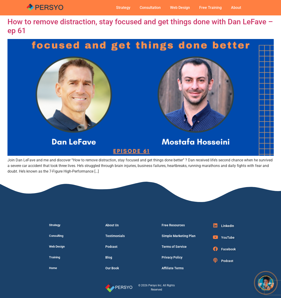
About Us (112, 225)
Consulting (56, 236)
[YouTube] (215, 237)
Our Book (112, 268)
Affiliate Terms (173, 268)
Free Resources (173, 225)
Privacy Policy (172, 257)
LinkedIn (227, 226)
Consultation (150, 7)
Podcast (111, 246)
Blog (108, 257)
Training (54, 257)
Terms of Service (174, 246)
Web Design (180, 7)
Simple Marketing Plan (179, 236)
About (236, 7)
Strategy (123, 7)
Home (53, 268)
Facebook (228, 249)
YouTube (228, 237)
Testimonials (115, 236)
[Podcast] (215, 260)
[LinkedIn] (215, 225)
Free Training (210, 7)
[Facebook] (215, 249)
